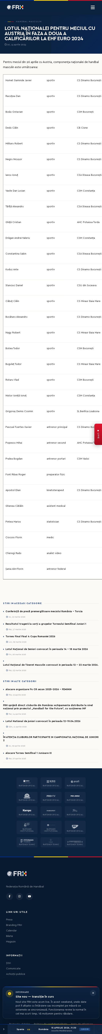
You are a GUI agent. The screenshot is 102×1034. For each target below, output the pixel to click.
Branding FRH (14, 925)
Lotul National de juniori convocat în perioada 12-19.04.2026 (43, 721)
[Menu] (93, 7)
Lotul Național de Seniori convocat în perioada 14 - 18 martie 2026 (47, 649)
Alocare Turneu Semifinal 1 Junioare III (29, 753)
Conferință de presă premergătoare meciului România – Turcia (44, 611)
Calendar (11, 930)
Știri (8, 963)
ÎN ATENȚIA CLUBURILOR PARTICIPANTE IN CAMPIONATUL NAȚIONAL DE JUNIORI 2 (51, 739)
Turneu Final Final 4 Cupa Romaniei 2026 (30, 636)
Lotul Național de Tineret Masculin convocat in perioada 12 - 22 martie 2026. (50, 665)
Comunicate (13, 968)
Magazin (11, 941)
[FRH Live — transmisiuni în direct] (98, 434)
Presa (9, 919)
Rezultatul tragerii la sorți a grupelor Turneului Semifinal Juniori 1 (46, 624)
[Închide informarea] (93, 993)
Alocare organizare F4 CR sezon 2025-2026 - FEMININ (38, 689)
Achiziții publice (15, 974)
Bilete (9, 936)
